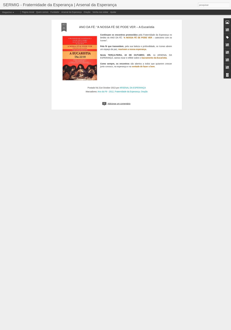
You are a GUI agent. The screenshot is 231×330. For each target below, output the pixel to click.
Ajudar (113, 12)
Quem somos (42, 12)
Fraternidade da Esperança (127, 73)
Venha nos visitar (100, 12)
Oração (144, 73)
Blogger (127, 328)
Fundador (55, 12)
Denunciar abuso (137, 328)
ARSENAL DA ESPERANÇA (133, 69)
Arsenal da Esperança (71, 12)
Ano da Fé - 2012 (106, 73)
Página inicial (28, 12)
